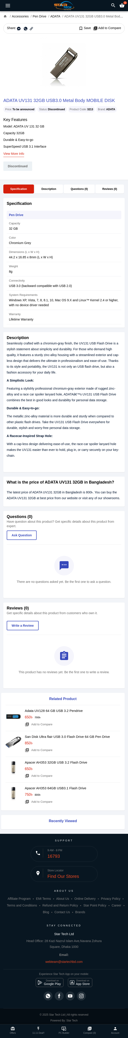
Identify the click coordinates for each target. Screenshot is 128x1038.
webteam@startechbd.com (64, 962)
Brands (80, 912)
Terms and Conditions (22, 905)
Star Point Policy (94, 905)
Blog (46, 912)
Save (85, 28)
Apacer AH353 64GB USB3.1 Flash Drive (55, 788)
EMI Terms (43, 898)
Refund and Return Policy (60, 905)
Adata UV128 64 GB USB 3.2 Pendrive (54, 711)
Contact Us (62, 912)
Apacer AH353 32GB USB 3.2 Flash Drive (56, 762)
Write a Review (23, 625)
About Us (62, 898)
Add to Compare (107, 28)
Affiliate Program (19, 898)
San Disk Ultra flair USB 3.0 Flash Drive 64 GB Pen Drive (67, 737)
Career (116, 905)
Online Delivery (85, 898)
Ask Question (22, 535)
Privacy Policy (110, 898)
